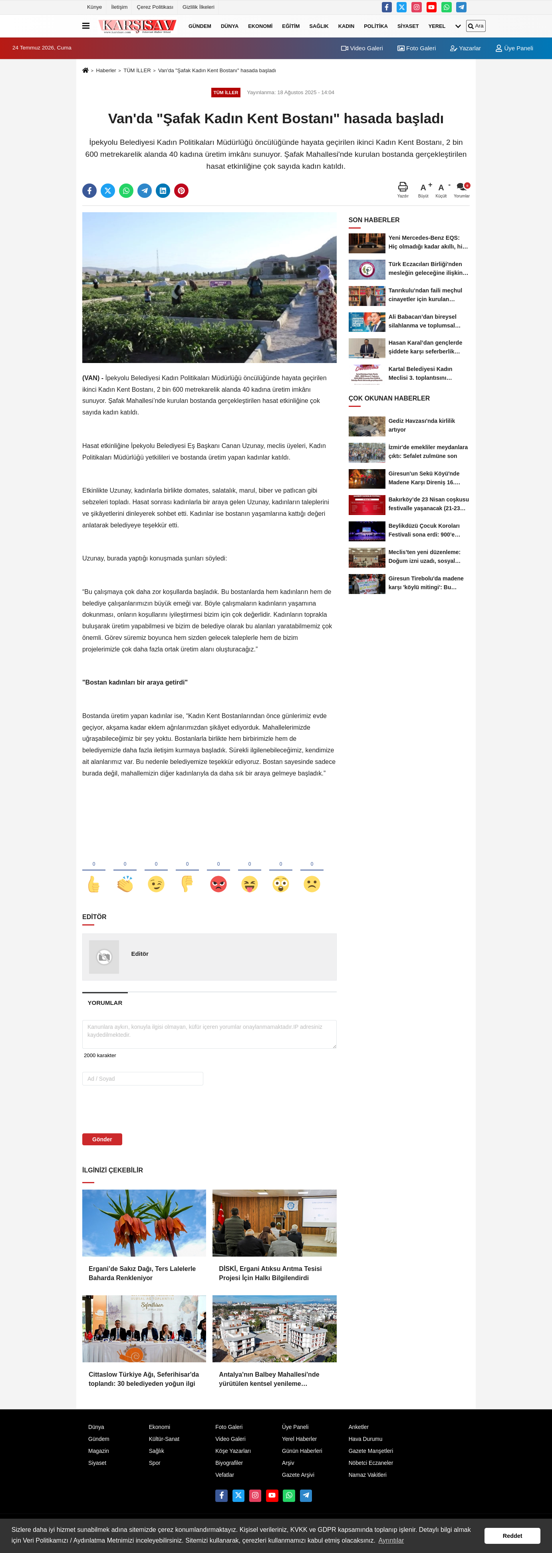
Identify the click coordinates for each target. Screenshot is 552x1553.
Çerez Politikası (155, 7)
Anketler (359, 1427)
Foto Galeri (416, 48)
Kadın (346, 26)
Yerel (437, 26)
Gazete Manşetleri (371, 1451)
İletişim (119, 7)
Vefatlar (224, 1475)
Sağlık (318, 26)
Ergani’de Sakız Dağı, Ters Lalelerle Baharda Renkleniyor (142, 1273)
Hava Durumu (366, 1439)
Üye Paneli (514, 48)
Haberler (106, 70)
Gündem (200, 26)
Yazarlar (465, 48)
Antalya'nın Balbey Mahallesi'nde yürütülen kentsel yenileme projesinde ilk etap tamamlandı (269, 1379)
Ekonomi (260, 26)
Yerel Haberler (299, 1439)
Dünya (229, 26)
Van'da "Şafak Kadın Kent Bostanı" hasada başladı (217, 70)
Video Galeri (362, 48)
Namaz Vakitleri (368, 1475)
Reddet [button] (512, 1536)
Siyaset (408, 26)
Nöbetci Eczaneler (371, 1463)
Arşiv (288, 1463)
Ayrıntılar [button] (391, 1540)
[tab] (105, 1002)
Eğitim (291, 26)
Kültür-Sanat (164, 1439)
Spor (155, 1463)
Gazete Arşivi (298, 1475)
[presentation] (133, 1109)
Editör (139, 953)
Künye (94, 7)
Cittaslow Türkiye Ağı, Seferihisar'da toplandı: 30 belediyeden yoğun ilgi (144, 1379)
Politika (376, 26)
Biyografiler (229, 1463)
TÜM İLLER (137, 70)
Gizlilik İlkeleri (198, 7)
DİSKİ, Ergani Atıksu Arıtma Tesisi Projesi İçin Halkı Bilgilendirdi (270, 1273)
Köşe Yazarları (233, 1451)
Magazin (98, 1451)
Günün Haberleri (302, 1451)
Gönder (102, 1139)
